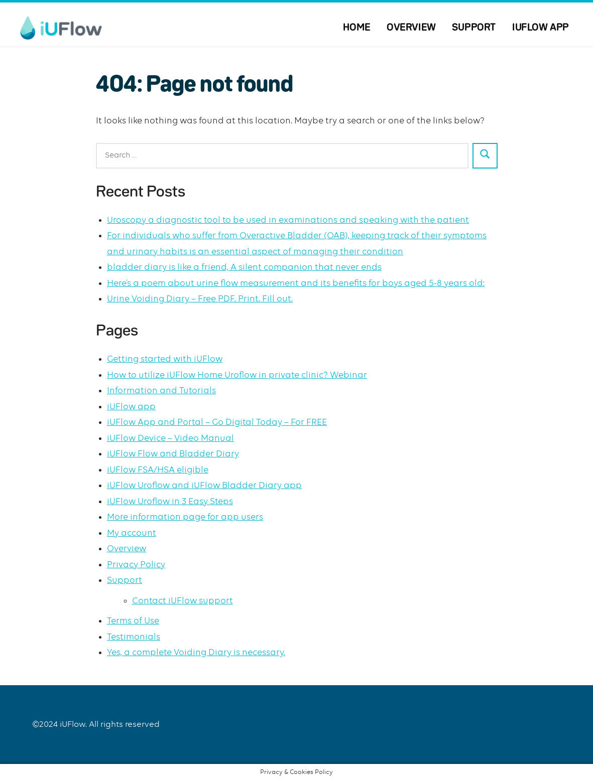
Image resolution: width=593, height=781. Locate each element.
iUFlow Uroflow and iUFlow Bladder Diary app (204, 485)
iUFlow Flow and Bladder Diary (173, 453)
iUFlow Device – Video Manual (170, 438)
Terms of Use (133, 621)
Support (474, 28)
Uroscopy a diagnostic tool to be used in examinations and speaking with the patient (288, 220)
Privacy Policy (136, 564)
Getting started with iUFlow (164, 359)
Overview (411, 28)
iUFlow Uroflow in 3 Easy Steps (170, 501)
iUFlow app (540, 28)
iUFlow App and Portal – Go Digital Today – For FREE (217, 422)
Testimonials (133, 637)
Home (357, 28)
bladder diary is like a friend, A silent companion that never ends (244, 267)
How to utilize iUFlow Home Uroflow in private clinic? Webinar (237, 375)
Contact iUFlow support (182, 600)
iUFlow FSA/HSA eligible (157, 470)
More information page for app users (185, 517)
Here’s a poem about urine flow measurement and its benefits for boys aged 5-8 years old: (296, 283)
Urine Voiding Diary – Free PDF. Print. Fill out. (200, 298)
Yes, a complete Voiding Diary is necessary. (196, 652)
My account (131, 533)
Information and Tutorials (161, 390)
